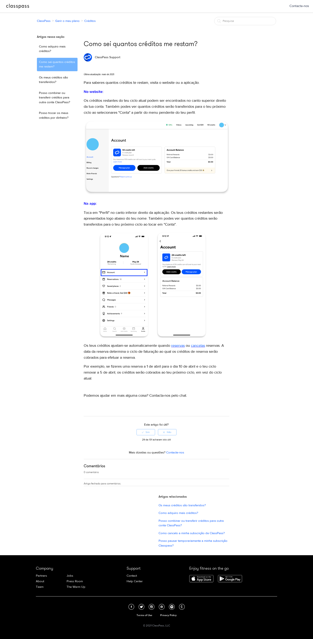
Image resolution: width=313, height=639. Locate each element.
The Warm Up (76, 587)
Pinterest (162, 607)
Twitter (141, 607)
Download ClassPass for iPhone (201, 579)
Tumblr (182, 607)
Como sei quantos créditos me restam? (57, 64)
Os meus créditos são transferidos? (53, 80)
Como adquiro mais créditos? (52, 49)
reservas (178, 345)
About (40, 581)
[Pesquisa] (245, 21)
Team (40, 587)
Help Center (135, 581)
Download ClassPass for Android (230, 579)
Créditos (90, 21)
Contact (132, 576)
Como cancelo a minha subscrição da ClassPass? (192, 533)
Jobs (70, 576)
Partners (41, 576)
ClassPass (17, 7)
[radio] (145, 432)
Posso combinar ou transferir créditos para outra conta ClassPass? (54, 97)
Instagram (151, 607)
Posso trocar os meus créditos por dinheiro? (53, 115)
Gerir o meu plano (67, 21)
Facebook (131, 607)
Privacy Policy (168, 615)
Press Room (75, 581)
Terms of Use (144, 615)
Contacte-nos (299, 6)
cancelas (198, 345)
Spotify (172, 607)
